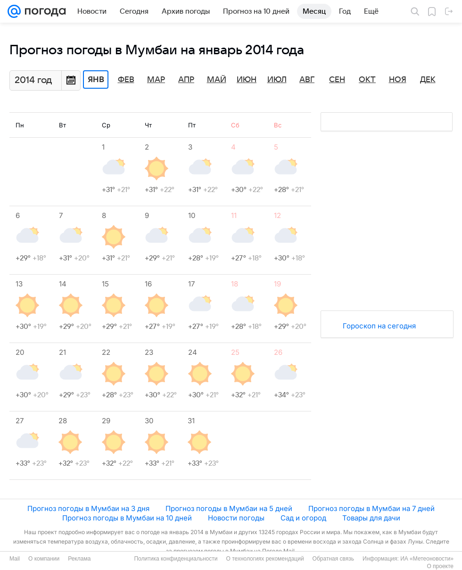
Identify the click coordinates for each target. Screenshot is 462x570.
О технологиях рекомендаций (265, 558)
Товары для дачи (371, 517)
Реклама (79, 558)
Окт (367, 79)
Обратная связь (333, 558)
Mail (14, 558)
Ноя (397, 79)
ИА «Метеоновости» (427, 558)
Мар (156, 79)
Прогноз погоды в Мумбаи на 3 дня (88, 508)
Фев (126, 79)
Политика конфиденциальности (175, 558)
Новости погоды (236, 517)
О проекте (440, 566)
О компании (43, 558)
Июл (277, 79)
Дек (428, 79)
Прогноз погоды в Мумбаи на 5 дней (228, 508)
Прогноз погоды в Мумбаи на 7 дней (371, 508)
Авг (306, 79)
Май (216, 79)
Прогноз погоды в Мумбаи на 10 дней (127, 517)
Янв (96, 79)
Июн (246, 79)
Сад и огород (303, 517)
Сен (337, 79)
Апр (186, 79)
